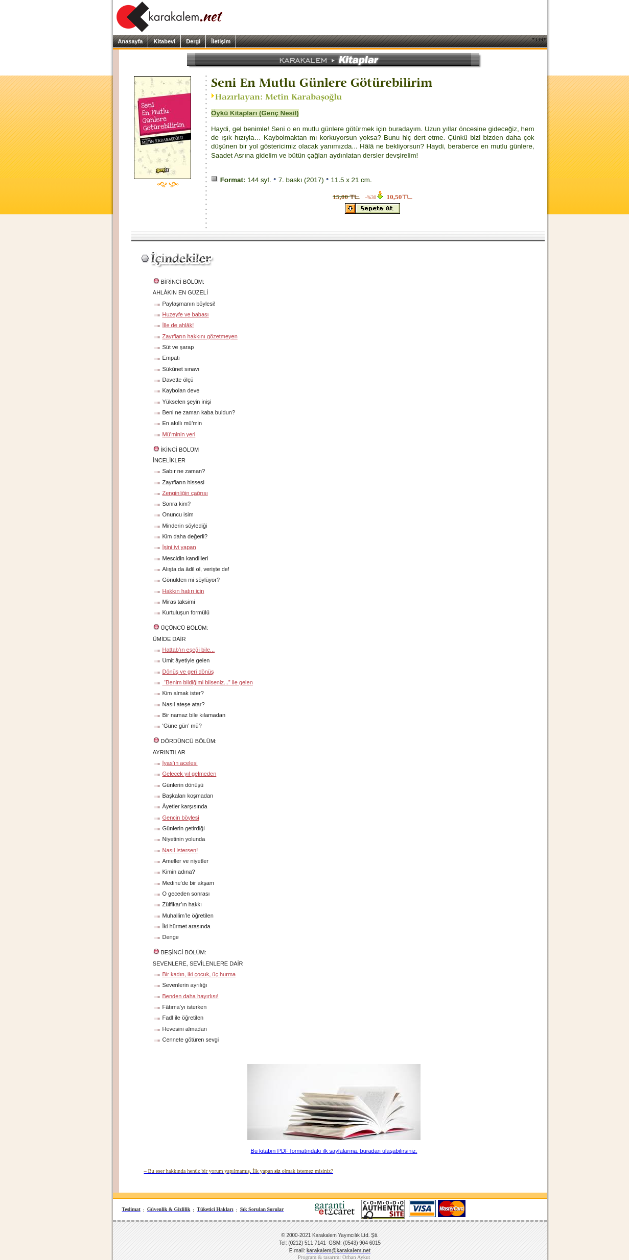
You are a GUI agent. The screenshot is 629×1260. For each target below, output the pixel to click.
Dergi (193, 41)
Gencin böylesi (180, 817)
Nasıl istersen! (180, 850)
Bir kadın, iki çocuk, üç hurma (199, 974)
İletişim (220, 41)
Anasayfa (130, 41)
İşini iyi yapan (179, 547)
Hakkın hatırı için (183, 591)
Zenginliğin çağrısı (185, 493)
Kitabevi (164, 41)
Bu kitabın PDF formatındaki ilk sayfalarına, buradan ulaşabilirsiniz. (334, 1151)
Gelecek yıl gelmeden (189, 774)
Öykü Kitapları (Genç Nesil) (255, 113)
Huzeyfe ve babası (185, 314)
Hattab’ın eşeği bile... (188, 650)
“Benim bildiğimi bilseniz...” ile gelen (207, 682)
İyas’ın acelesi (180, 763)
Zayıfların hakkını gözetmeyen (200, 336)
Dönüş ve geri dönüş (188, 672)
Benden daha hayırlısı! (190, 996)
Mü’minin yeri (179, 434)
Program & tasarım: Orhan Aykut (334, 1257)
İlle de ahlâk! (178, 325)
